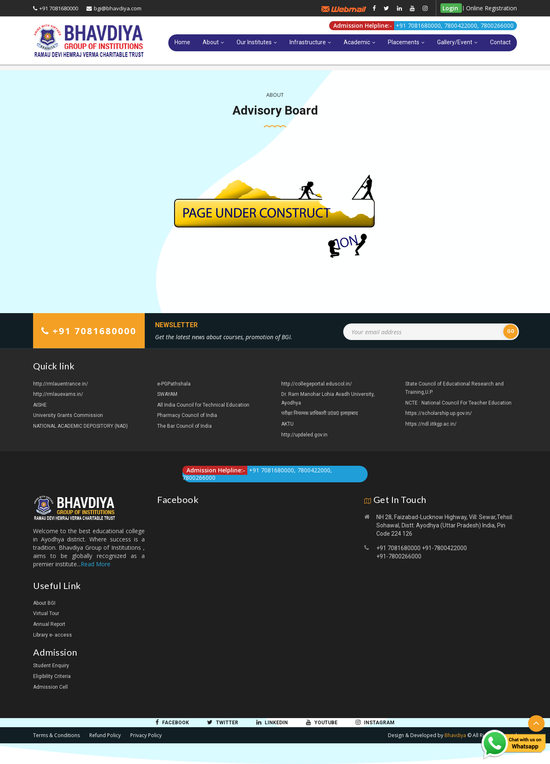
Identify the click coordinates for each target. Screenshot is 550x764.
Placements (403, 42)
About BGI (44, 603)
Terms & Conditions (56, 735)
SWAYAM (167, 394)
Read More (95, 564)
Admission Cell (50, 687)
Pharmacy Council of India (187, 415)
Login (450, 8)
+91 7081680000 (58, 8)
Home (182, 42)
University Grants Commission (68, 415)
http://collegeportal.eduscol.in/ (316, 384)
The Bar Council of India (184, 426)
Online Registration (491, 8)
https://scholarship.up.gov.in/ (438, 413)
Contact (500, 42)
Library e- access (52, 635)
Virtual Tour (46, 613)
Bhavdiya (455, 735)
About (211, 42)
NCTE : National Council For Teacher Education (458, 403)
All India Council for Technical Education (203, 405)
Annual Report (49, 624)
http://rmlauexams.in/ (58, 394)
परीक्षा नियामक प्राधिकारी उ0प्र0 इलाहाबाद (319, 413)
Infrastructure (307, 42)
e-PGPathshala (174, 384)
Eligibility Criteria (52, 676)
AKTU (287, 424)
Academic (357, 42)
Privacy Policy (146, 735)
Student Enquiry (51, 665)
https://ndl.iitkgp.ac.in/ (431, 424)
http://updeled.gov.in (304, 435)
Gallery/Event (454, 42)
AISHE (40, 405)
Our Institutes (254, 42)
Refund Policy (105, 735)
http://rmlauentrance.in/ (60, 384)
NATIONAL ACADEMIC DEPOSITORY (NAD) (80, 426)
